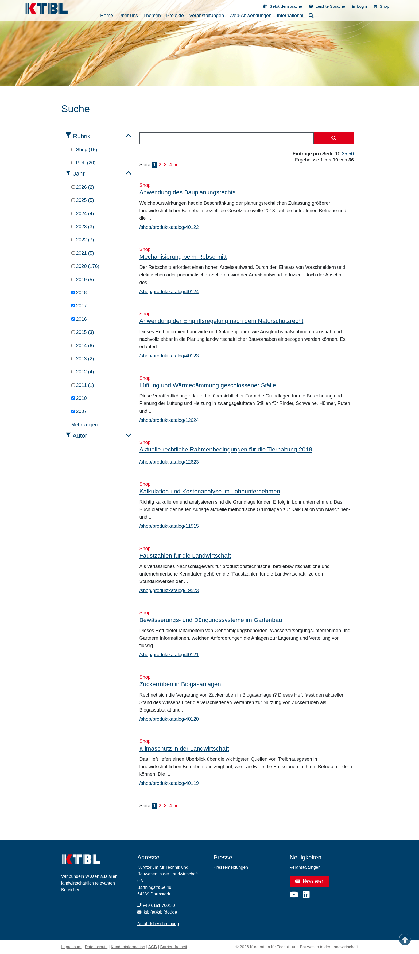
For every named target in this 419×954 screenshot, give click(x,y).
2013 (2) (82, 358)
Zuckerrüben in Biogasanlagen (180, 684)
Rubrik (81, 136)
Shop (381, 6)
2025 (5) (82, 200)
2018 (79, 292)
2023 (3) (82, 226)
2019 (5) (82, 279)
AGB (152, 946)
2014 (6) (82, 345)
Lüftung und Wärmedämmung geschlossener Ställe (207, 385)
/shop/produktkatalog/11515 (169, 526)
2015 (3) (82, 332)
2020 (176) (85, 266)
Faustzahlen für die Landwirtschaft (185, 555)
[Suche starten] (334, 138)
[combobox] (226, 138)
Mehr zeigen (84, 424)
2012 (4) (82, 371)
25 (344, 153)
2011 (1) (82, 385)
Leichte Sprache (331, 6)
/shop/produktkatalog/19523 (169, 590)
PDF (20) (83, 162)
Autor (80, 435)
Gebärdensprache (286, 6)
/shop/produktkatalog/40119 (169, 783)
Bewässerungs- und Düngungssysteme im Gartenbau (210, 620)
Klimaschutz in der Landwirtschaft (184, 748)
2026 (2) (82, 187)
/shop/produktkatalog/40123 (169, 355)
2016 (79, 319)
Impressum (71, 946)
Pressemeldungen (231, 867)
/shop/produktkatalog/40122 (169, 227)
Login (360, 6)
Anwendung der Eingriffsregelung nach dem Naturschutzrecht (221, 321)
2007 (79, 411)
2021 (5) (82, 253)
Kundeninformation (128, 946)
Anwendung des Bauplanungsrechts (187, 192)
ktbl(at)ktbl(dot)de (160, 912)
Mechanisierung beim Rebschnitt (183, 256)
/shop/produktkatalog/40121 (169, 654)
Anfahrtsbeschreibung (158, 923)
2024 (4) (82, 213)
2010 (79, 398)
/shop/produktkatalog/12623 (169, 462)
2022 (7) (82, 239)
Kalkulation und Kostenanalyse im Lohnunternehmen (209, 491)
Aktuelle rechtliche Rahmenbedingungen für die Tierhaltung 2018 (225, 449)
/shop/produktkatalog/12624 (169, 420)
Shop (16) (84, 149)
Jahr (79, 173)
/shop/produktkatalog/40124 (169, 291)
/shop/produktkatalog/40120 (169, 719)
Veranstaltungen (305, 867)
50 (351, 153)
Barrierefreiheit (173, 946)
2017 (79, 305)
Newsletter (309, 881)
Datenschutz (96, 946)
